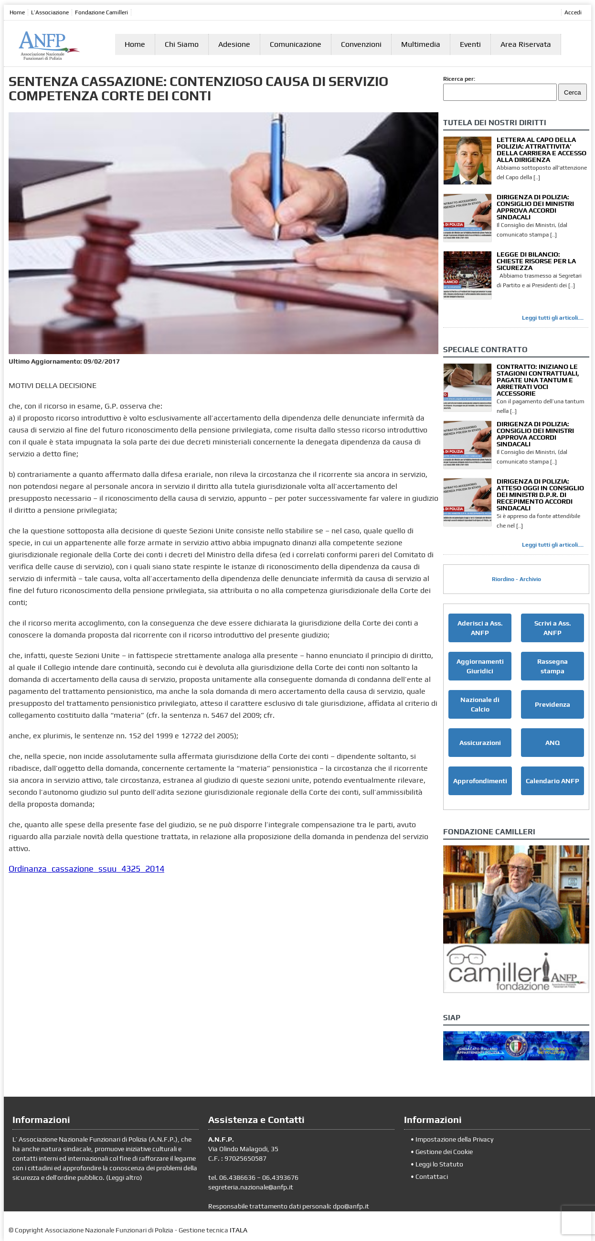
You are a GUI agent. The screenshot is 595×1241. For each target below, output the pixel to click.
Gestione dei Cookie (444, 1151)
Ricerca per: (459, 79)
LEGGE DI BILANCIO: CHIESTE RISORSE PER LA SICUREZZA (536, 260)
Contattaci (431, 1176)
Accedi (573, 12)
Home (17, 12)
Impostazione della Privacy (454, 1139)
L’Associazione (50, 12)
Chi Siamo (182, 44)
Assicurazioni (480, 742)
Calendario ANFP (552, 781)
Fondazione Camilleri (101, 12)
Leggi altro (124, 1177)
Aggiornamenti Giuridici (480, 666)
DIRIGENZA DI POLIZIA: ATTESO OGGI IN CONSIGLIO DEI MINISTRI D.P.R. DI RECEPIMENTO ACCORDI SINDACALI (540, 494)
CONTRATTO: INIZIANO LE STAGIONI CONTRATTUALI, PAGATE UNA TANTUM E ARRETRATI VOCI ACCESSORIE (538, 380)
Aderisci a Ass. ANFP (480, 628)
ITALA (238, 1230)
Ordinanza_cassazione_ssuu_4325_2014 (86, 868)
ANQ (552, 742)
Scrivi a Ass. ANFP (552, 628)
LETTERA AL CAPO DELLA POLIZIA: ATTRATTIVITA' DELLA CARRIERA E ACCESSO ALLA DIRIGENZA (541, 149)
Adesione (234, 44)
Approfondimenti (480, 781)
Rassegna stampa (552, 666)
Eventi (470, 44)
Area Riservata (525, 44)
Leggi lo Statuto (439, 1164)
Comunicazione (295, 44)
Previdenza (552, 704)
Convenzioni (361, 44)
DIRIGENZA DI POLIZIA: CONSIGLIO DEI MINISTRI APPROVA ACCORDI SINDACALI (535, 207)
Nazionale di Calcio (479, 704)
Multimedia (420, 44)
